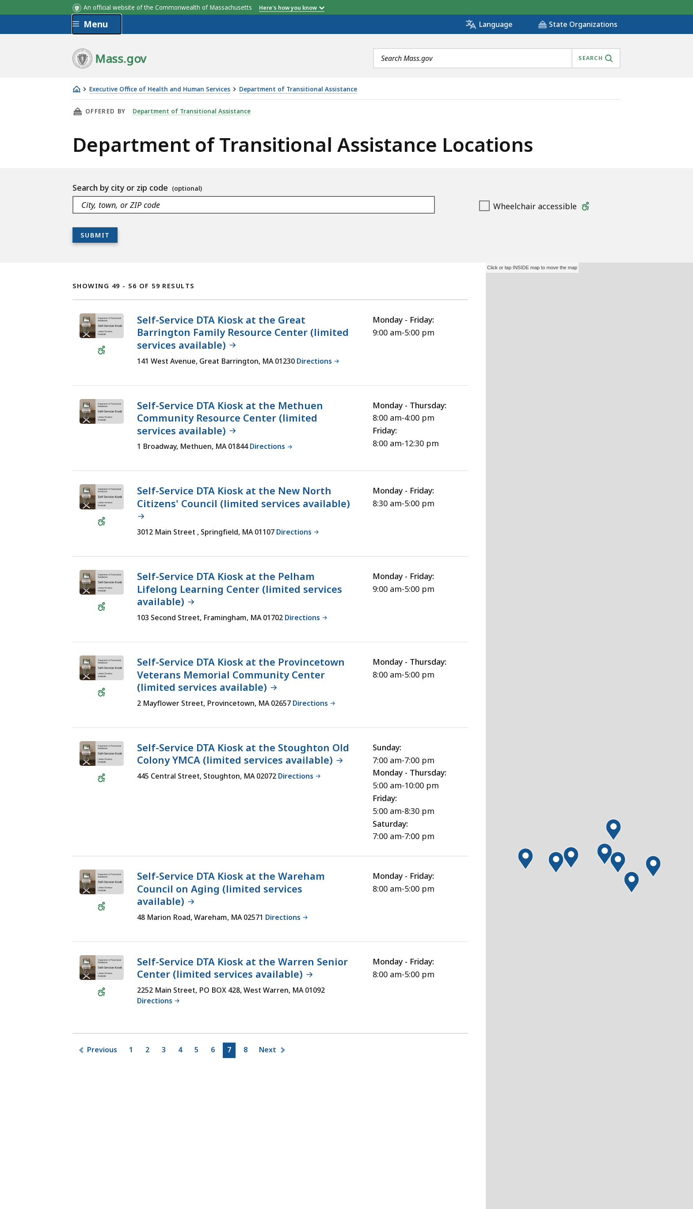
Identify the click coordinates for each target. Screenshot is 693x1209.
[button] (525, 859)
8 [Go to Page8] (247, 1051)
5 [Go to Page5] (198, 1051)
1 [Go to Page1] (132, 1051)
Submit (95, 234)
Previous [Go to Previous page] (102, 1050)
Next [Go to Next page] (268, 1050)
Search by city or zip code (121, 187)
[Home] (76, 89)
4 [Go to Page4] (181, 1051)
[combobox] (497, 58)
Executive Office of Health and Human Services (159, 89)
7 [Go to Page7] (230, 1051)
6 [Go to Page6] (214, 1051)
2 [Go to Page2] (149, 1051)
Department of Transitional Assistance (298, 89)
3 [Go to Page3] (165, 1051)
